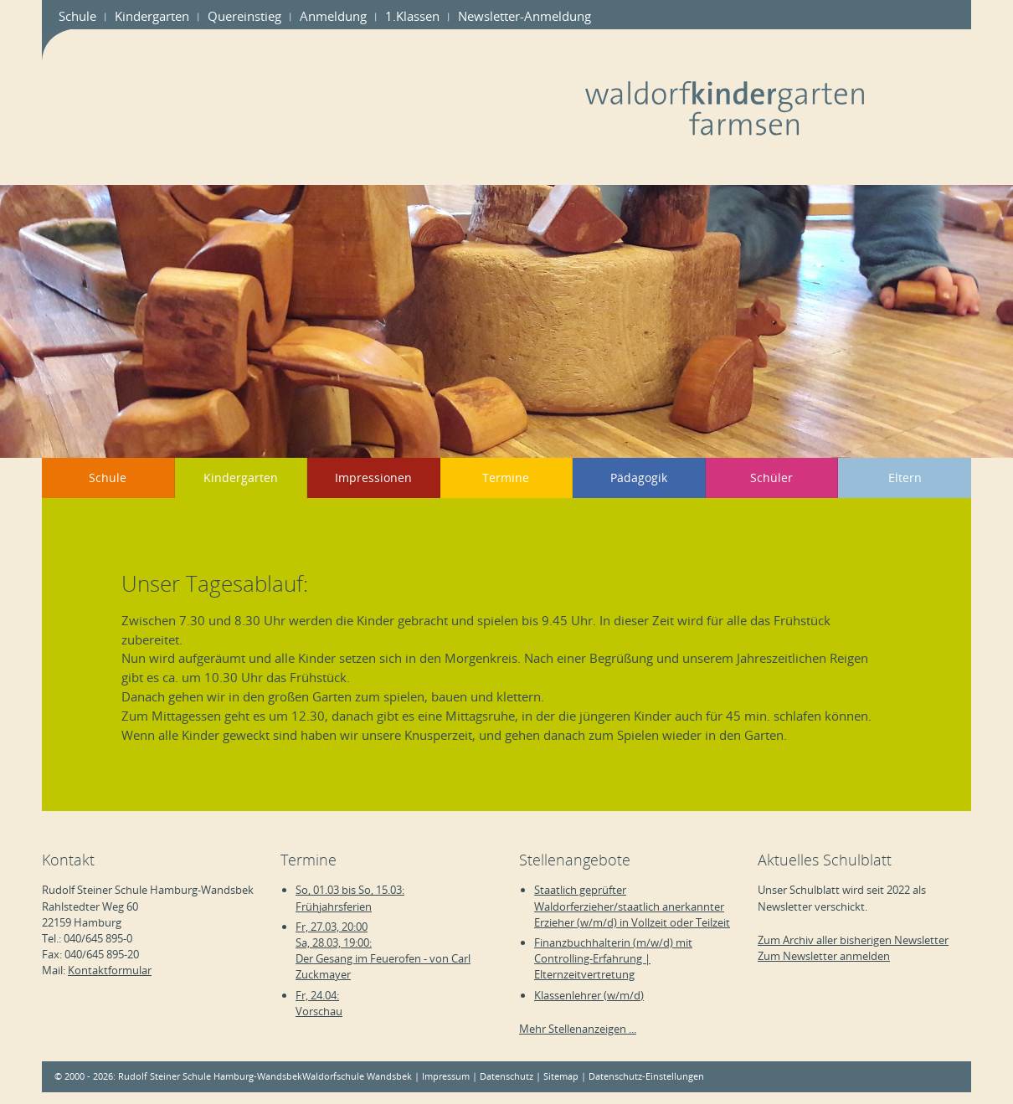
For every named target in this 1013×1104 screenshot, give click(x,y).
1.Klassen (412, 16)
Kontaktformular (110, 970)
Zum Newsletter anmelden (824, 955)
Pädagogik (638, 477)
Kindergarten (152, 16)
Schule (77, 16)
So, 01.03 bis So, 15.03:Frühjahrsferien (350, 897)
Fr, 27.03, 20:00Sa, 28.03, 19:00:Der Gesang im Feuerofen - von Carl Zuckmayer (383, 951)
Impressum (446, 1076)
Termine (505, 477)
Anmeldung (333, 16)
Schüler (771, 477)
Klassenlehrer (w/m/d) (589, 995)
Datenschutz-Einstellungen (646, 1076)
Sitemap (560, 1076)
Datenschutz (506, 1076)
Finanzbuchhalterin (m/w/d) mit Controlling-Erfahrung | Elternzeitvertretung (613, 958)
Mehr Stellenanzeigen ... (577, 1028)
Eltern (905, 477)
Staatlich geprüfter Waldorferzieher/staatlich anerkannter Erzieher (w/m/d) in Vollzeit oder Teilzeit (632, 905)
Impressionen (373, 477)
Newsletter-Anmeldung (524, 16)
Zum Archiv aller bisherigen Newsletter (853, 939)
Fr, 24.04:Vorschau (319, 1003)
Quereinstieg (244, 16)
